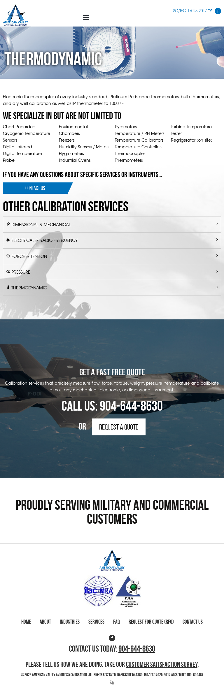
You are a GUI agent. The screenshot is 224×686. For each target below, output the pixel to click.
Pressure (20, 272)
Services (96, 622)
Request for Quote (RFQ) (151, 622)
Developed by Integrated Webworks (112, 682)
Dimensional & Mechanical (41, 224)
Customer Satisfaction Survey (161, 664)
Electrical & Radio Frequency (44, 240)
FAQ (116, 622)
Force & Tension (29, 256)
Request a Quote (118, 427)
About (45, 622)
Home (26, 622)
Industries (70, 622)
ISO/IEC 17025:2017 (192, 10)
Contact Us (35, 188)
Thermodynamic (29, 287)
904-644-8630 (131, 406)
